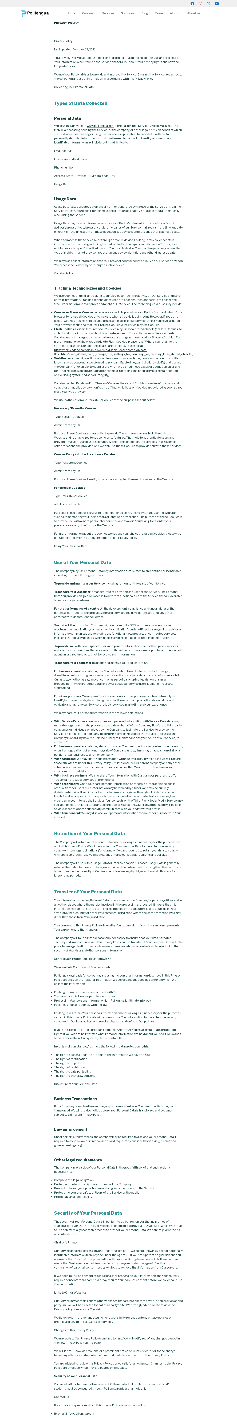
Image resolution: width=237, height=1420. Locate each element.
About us (194, 13)
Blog (144, 13)
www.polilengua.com (100, 125)
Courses (88, 13)
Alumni (175, 13)
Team (159, 13)
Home (70, 13)
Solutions (128, 13)
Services (108, 13)
